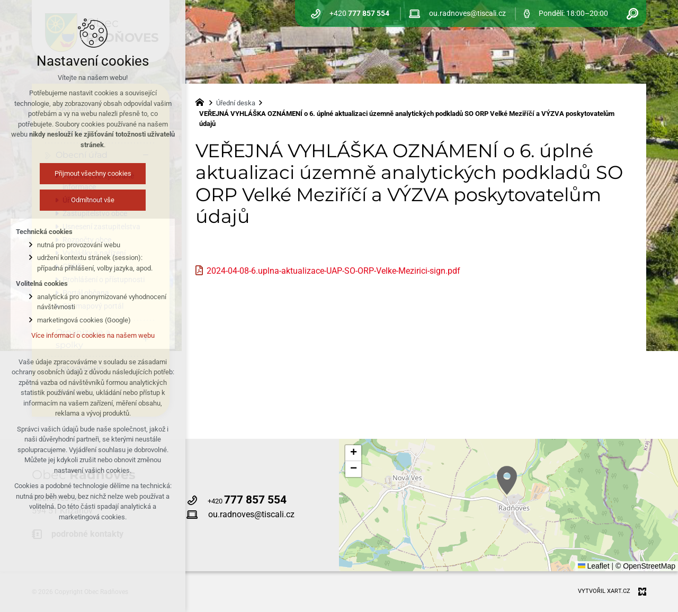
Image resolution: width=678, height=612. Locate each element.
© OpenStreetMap (645, 566)
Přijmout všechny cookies (93, 173)
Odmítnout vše (92, 200)
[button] (507, 480)
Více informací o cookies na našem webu (93, 335)
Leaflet (594, 566)
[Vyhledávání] (632, 13)
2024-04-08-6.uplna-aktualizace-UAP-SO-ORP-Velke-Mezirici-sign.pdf (333, 271)
